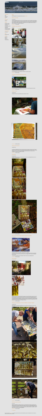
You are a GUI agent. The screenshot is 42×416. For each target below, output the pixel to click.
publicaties (6, 17)
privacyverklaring (7, 39)
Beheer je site (6, 12)
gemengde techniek (7, 23)
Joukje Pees (6, 14)
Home (5, 15)
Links (5, 33)
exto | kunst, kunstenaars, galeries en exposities (7, 2)
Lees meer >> (13, 24)
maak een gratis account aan (12, 12)
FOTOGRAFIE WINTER (7, 28)
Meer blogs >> (14, 410)
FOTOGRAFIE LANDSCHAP (6, 27)
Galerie (6, 22)
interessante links (7, 34)
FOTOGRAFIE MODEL (7, 29)
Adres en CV (6, 16)
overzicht (6, 20)
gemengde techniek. (7, 24)
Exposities (6, 19)
